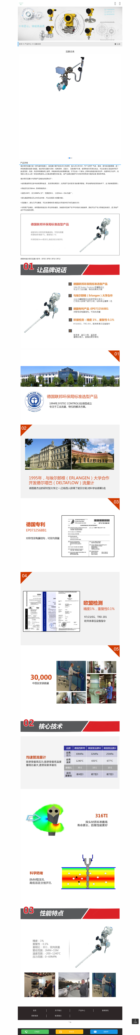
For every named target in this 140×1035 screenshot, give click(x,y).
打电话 (37, 1032)
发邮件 (106, 1032)
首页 (20, 44)
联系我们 (58, 1016)
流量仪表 (37, 44)
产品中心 (28, 44)
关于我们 (58, 1010)
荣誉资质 (34, 1016)
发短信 (71, 1032)
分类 (118, 44)
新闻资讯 (105, 1010)
